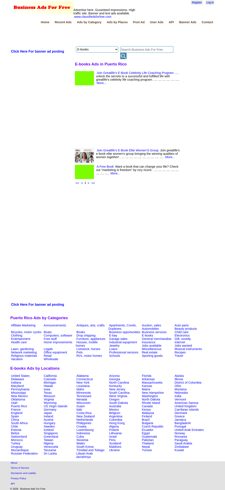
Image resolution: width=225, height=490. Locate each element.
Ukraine (114, 450)
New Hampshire (153, 392)
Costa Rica (84, 413)
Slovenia (82, 440)
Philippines (83, 423)
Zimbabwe (182, 446)
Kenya (146, 409)
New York (82, 382)
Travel (179, 355)
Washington (150, 396)
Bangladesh (183, 423)
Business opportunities (124, 332)
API (171, 22)
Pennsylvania (20, 389)
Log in (210, 2)
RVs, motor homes (89, 355)
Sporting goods (152, 355)
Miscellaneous (151, 349)
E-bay (113, 335)
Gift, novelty (183, 339)
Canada (147, 406)
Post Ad (139, 22)
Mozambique (20, 450)
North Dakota (151, 399)
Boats (48, 332)
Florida (146, 375)
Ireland (48, 416)
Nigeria (48, 443)
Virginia (49, 399)
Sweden (49, 426)
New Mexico (19, 396)
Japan (48, 413)
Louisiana (83, 386)
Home (45, 22)
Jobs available (151, 345)
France (16, 409)
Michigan (50, 382)
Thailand (148, 443)
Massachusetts (152, 382)
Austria (48, 419)
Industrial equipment (123, 342)
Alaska (179, 375)
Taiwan (48, 440)
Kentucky (115, 386)
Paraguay (181, 440)
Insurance (148, 342)
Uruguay (17, 446)
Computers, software (58, 335)
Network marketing (24, 352)
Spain (15, 416)
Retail (48, 355)
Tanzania (50, 450)
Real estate (149, 352)
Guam (80, 406)
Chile (14, 426)
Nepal (146, 446)
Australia (115, 406)
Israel (113, 436)
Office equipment (55, 352)
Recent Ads (63, 22)
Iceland (49, 430)
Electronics (182, 335)
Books (80, 332)
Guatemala (149, 436)
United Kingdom (186, 406)
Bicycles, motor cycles (26, 332)
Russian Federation (24, 453)
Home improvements (58, 342)
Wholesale (51, 359)
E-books (147, 335)
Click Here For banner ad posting (37, 51)
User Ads (156, 22)
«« (77, 183)
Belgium (114, 413)
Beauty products (186, 328)
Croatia (81, 426)
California (50, 375)
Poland (114, 430)
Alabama (82, 375)
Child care (181, 332)
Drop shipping (85, 335)
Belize (15, 433)
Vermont (180, 399)
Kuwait (179, 450)
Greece (180, 416)
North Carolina (119, 382)
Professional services (123, 352)
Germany (50, 409)
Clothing (16, 335)
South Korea (85, 446)
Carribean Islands (187, 409)
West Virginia (118, 396)
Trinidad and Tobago (90, 450)
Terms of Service (20, 467)
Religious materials (24, 355)
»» (93, 183)
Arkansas (148, 379)
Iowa (47, 389)
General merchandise (156, 339)
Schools (114, 355)
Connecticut (84, 379)
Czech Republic (153, 426)
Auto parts (182, 325)
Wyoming (50, 402)
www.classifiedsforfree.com (92, 16)
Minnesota (83, 392)
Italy (79, 409)
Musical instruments (188, 349)
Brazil (146, 419)
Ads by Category (89, 22)
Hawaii (48, 386)
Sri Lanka (50, 453)
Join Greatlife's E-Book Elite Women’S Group (128, 150)
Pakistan (148, 440)
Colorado (50, 379)
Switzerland (19, 436)
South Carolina (119, 392)
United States (20, 375)
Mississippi (18, 392)
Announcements (55, 325)
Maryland (17, 386)
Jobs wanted (183, 345)
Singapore (51, 433)
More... (101, 83)
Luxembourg (85, 430)
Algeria (114, 426)
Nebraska (181, 392)
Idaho (80, 389)
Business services (154, 332)
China (15, 419)
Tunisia (147, 450)
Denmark (181, 413)
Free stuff (50, 339)
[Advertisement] (87, 35)
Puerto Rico (19, 406)
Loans (113, 349)
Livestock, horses (88, 349)
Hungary (49, 423)
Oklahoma (18, 399)
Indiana (16, 382)
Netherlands (84, 419)
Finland (147, 416)
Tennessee (83, 396)
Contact (207, 22)
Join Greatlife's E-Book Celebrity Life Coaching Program (135, 73)
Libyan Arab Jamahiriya (84, 455)
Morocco (17, 440)
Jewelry (114, 345)
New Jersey (117, 389)
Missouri (49, 396)
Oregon (114, 399)
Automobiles (150, 328)
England (16, 413)
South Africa (19, 423)
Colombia (115, 419)
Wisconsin (83, 402)
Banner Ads (188, 22)
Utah (14, 402)
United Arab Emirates (189, 430)
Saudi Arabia (183, 443)
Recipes (180, 352)
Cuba (80, 436)
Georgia (114, 379)
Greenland (51, 436)
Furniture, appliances (90, 339)
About (14, 462)
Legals (48, 349)
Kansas (147, 386)
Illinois (179, 379)
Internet (180, 342)
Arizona (114, 375)
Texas (48, 392)
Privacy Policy (18, 478)
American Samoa (186, 402)
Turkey (15, 443)
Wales (80, 443)
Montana (181, 389)
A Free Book (105, 166)
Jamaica (180, 419)
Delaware (17, 379)
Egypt (146, 433)
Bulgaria (147, 423)
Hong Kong (117, 423)
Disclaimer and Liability (23, 473)
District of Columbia (188, 382)
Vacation (17, 359)
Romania (181, 436)
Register (197, 2)
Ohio (178, 386)
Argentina (115, 416)
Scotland (115, 443)
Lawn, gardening (22, 349)
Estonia (16, 430)
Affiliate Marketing (23, 325)
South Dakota (118, 402)
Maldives (115, 446)
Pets (79, 352)
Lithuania (115, 433)
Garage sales (118, 339)
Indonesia (83, 433)
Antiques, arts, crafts (90, 325)
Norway (180, 433)
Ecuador (147, 430)
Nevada (81, 399)
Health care (19, 342)
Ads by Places (117, 22)
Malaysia (148, 413)
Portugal (180, 426)
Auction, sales (151, 325)
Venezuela (51, 446)
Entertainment (20, 339)
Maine (146, 389)
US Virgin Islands (55, 406)
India (178, 396)
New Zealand (85, 416)
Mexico (114, 409)
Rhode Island (151, 402)
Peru (112, 440)
